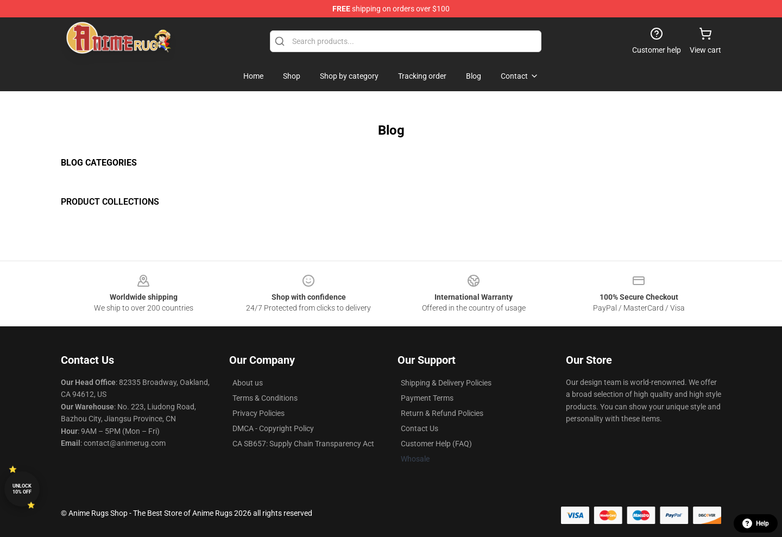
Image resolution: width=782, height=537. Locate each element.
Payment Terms (427, 398)
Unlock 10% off (21, 489)
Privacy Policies (258, 413)
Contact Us (419, 428)
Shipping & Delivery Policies (446, 382)
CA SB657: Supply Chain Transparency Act (303, 443)
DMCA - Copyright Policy (273, 428)
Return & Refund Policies (442, 413)
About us (247, 382)
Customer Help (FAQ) (436, 443)
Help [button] (755, 523)
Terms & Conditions (265, 398)
